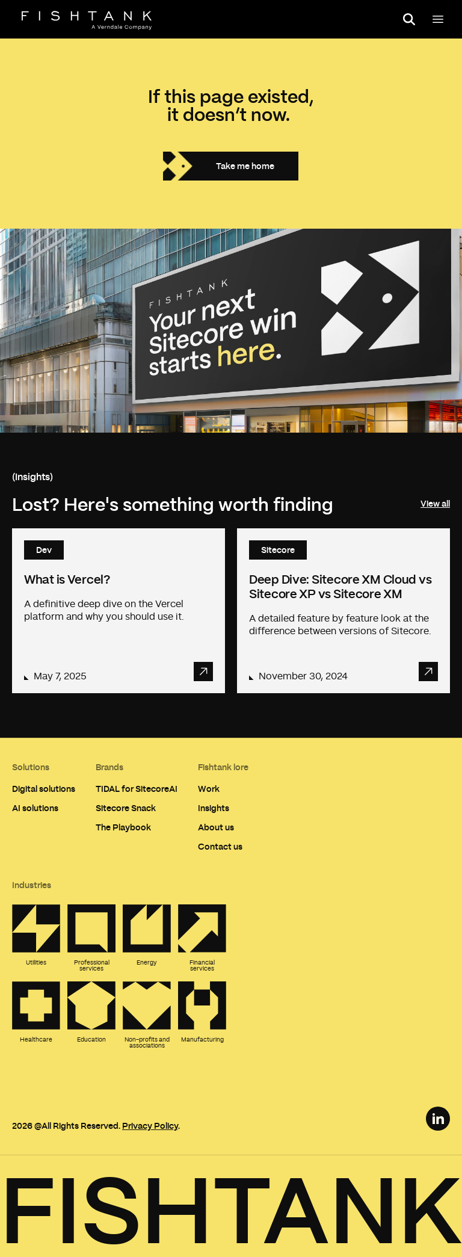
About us (216, 827)
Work (209, 788)
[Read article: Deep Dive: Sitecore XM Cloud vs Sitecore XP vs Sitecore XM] (343, 610)
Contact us (220, 846)
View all (435, 503)
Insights (213, 808)
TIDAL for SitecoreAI (136, 788)
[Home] (87, 20)
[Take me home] (230, 166)
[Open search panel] (409, 19)
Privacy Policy (150, 1125)
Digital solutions (43, 788)
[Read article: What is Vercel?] (118, 610)
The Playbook (123, 827)
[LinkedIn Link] (438, 1119)
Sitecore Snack (126, 808)
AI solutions (35, 808)
